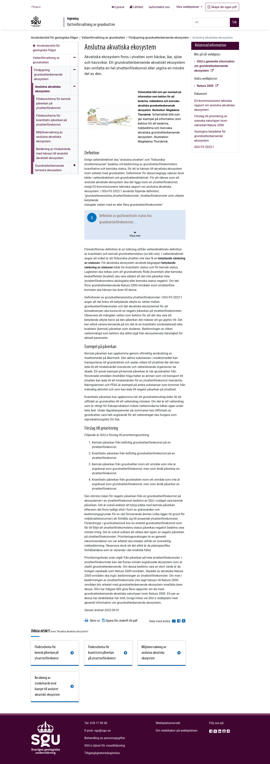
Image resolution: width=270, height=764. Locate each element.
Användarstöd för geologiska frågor (54, 37)
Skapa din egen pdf (222, 7)
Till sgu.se (35, 6)
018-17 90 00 (98, 723)
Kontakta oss (161, 7)
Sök (234, 22)
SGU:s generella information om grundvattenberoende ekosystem (214, 66)
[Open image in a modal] (109, 117)
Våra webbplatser (188, 7)
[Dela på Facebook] (179, 621)
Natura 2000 (205, 86)
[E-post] (174, 621)
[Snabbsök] (211, 22)
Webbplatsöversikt (168, 723)
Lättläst (138, 7)
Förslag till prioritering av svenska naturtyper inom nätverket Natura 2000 (210, 120)
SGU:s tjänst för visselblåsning (104, 745)
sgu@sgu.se (102, 730)
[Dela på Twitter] (184, 621)
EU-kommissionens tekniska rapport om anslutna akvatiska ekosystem (214, 105)
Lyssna (119, 7)
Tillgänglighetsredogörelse (102, 753)
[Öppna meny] (74, 168)
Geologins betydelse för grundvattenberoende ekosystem (210, 136)
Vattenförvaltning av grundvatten (103, 37)
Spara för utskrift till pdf (119, 620)
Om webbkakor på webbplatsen (176, 730)
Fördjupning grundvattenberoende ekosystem (159, 37)
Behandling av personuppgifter (104, 738)
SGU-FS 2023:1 (204, 147)
